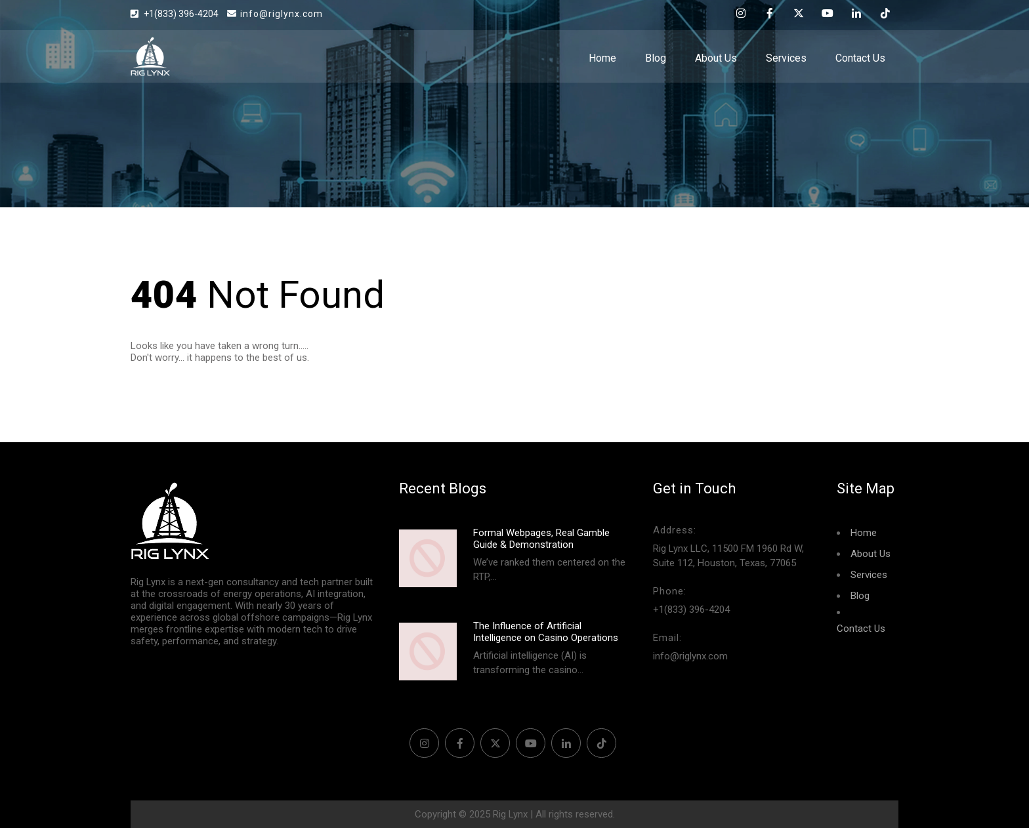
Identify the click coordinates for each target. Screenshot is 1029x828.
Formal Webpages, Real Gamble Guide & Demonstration (541, 538)
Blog (655, 58)
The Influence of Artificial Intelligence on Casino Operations (545, 632)
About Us (716, 58)
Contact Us (860, 58)
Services (786, 58)
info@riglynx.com (275, 14)
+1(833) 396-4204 (182, 14)
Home (602, 58)
